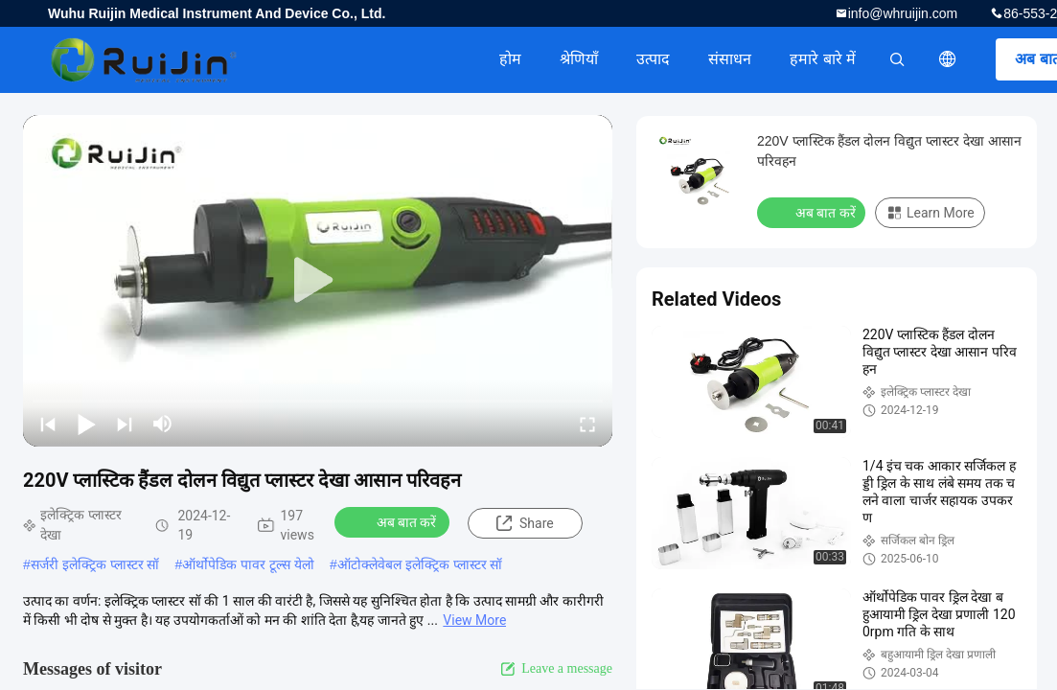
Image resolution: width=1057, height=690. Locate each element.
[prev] (48, 423)
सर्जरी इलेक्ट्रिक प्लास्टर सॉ (95, 564)
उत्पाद (653, 59)
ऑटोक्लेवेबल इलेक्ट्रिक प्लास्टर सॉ (420, 564)
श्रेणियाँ (579, 59)
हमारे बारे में (823, 59)
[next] (124, 423)
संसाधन (729, 59)
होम (510, 59)
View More (474, 620)
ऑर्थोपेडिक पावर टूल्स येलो (248, 564)
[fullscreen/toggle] (587, 423)
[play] (318, 281)
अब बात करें (394, 521)
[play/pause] (86, 423)
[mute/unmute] (163, 423)
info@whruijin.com (903, 13)
